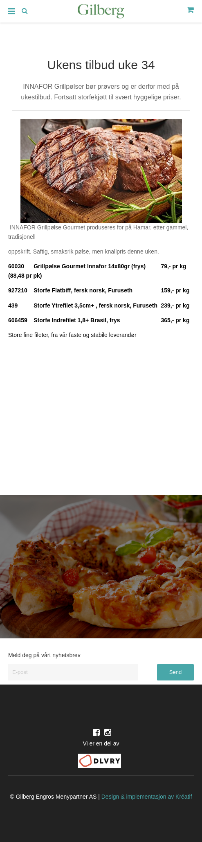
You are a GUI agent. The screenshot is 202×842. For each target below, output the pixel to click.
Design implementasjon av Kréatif (146, 796)
